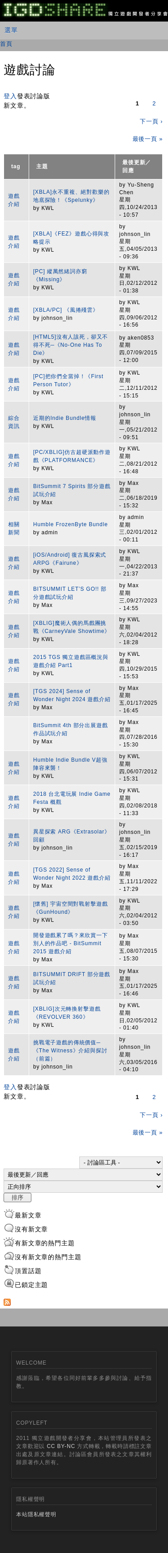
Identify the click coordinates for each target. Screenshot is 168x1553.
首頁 (6, 43)
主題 (42, 166)
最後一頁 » (148, 138)
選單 (11, 30)
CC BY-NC (61, 1446)
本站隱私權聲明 (36, 1514)
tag (16, 166)
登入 (10, 96)
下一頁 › (151, 121)
